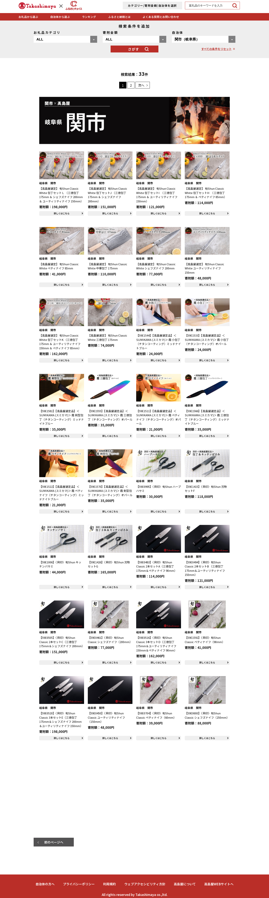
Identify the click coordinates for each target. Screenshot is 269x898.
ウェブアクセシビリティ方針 (144, 884)
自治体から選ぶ (60, 17)
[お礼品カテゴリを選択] (65, 39)
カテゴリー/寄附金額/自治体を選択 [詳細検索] (152, 5)
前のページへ (53, 842)
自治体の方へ (45, 884)
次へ (141, 85)
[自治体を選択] (203, 39)
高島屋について (185, 884)
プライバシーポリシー (79, 884)
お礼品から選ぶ (28, 17)
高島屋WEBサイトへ (219, 884)
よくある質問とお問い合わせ (161, 17)
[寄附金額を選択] (134, 39)
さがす (133, 49)
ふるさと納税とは (119, 17)
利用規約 (109, 884)
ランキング (89, 17)
